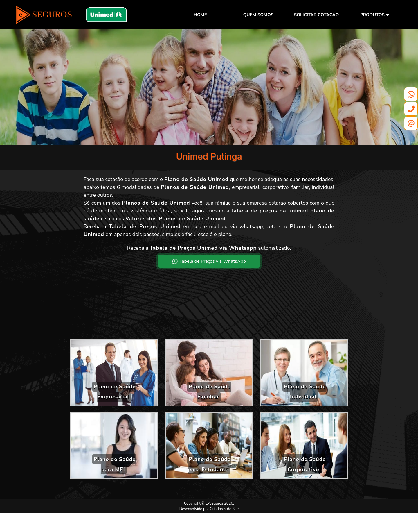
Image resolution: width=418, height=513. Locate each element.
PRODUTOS (374, 15)
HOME (200, 15)
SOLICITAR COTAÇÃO (316, 15)
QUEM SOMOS (258, 15)
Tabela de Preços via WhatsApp (209, 261)
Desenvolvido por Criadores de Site (209, 509)
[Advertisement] (209, 308)
